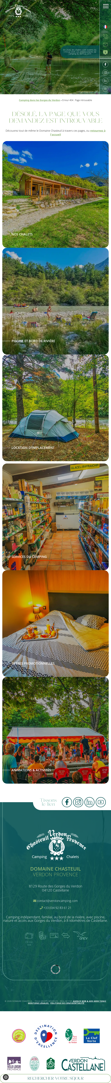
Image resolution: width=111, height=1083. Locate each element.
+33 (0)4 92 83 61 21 (55, 908)
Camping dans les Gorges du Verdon (39, 100)
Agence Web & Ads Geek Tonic (89, 1001)
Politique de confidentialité (67, 1003)
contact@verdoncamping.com (55, 901)
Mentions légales (38, 1003)
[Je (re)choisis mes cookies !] (6, 1077)
